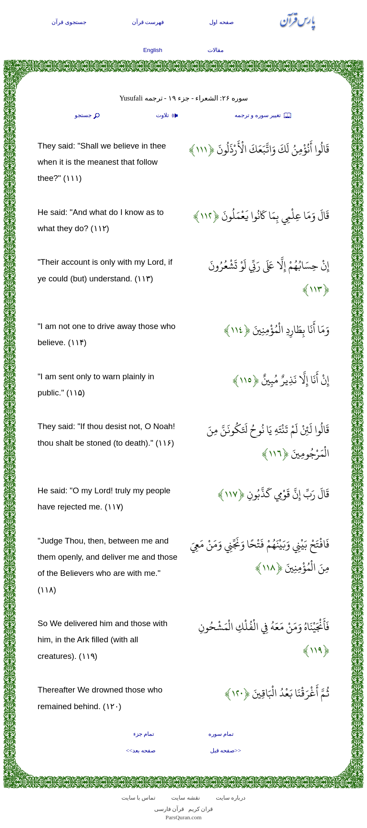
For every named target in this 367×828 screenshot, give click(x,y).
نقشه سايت (185, 797)
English (153, 50)
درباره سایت (231, 797)
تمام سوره (221, 734)
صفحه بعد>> (141, 750)
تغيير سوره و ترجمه (263, 115)
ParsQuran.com (184, 817)
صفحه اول (221, 22)
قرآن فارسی (169, 809)
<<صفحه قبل (225, 750)
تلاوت (168, 115)
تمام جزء (143, 734)
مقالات (216, 50)
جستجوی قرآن (69, 22)
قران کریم (200, 809)
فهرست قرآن (148, 22)
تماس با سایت (138, 797)
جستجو (88, 115)
